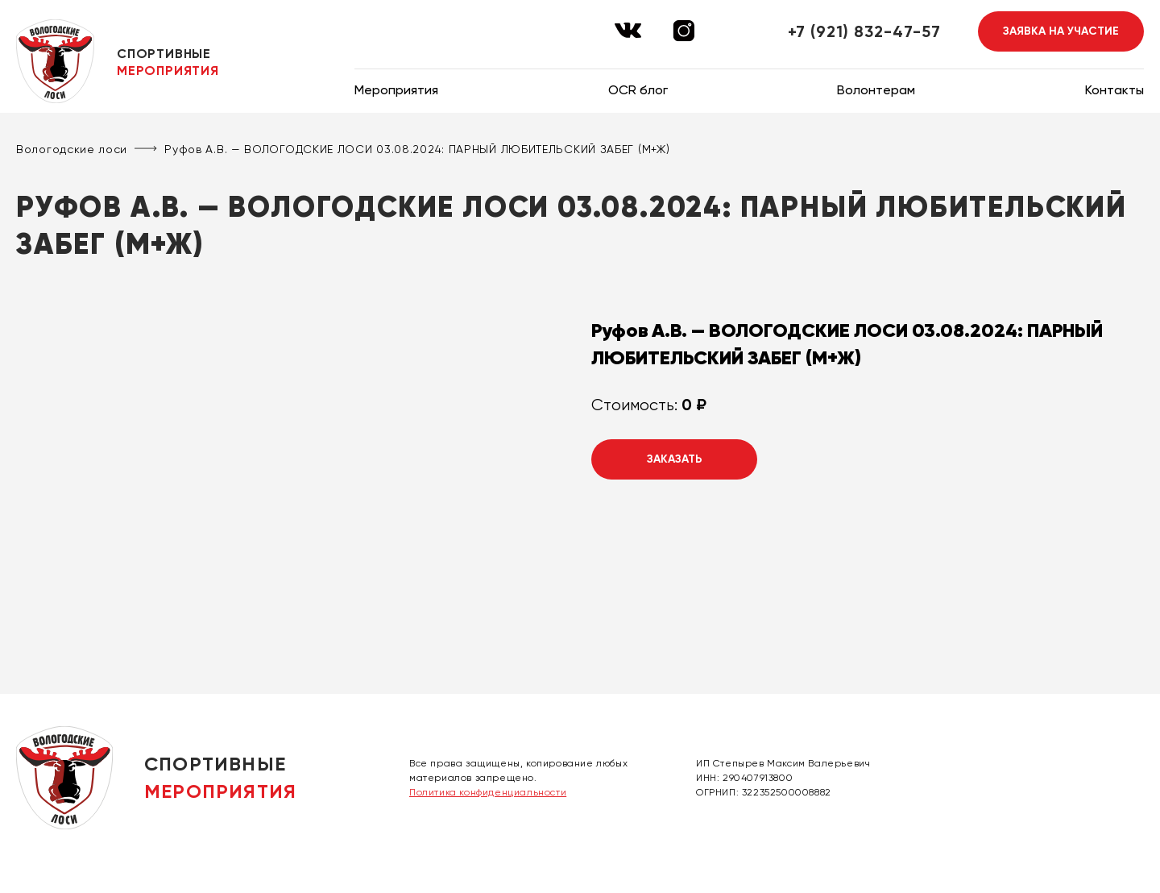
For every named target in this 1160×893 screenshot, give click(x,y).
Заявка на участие (1061, 31)
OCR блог (638, 90)
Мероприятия (396, 90)
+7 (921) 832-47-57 (864, 31)
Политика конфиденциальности (487, 792)
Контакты (1114, 90)
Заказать (674, 459)
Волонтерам (876, 90)
